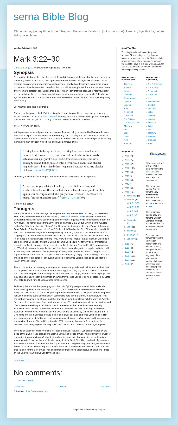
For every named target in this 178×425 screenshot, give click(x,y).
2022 (127, 168)
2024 (127, 160)
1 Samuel (128, 112)
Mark (126, 129)
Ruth (126, 108)
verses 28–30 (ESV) (71, 197)
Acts (126, 140)
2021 (127, 172)
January (131, 239)
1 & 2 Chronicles (131, 122)
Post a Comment (25, 380)
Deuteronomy (130, 98)
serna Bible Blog (51, 16)
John (126, 136)
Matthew (128, 126)
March (130, 231)
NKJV (78, 216)
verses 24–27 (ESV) (44, 170)
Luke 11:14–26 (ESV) (45, 116)
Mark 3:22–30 (133, 203)
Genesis (128, 84)
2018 (127, 176)
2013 (127, 188)
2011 (127, 244)
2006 (127, 264)
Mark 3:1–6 (132, 215)
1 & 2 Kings (129, 119)
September (132, 220)
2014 (127, 184)
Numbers (128, 94)
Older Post (105, 386)
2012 (127, 192)
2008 (127, 256)
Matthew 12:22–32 (50, 289)
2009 (127, 252)
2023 (127, 164)
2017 (127, 180)
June (129, 227)
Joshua (127, 101)
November (132, 196)
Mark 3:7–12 (132, 211)
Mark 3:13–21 (133, 207)
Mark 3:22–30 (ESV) (24, 67)
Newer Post (20, 386)
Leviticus (128, 91)
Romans (128, 143)
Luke (126, 133)
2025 (127, 156)
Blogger (101, 410)
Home (63, 386)
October (131, 200)
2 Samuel (128, 115)
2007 (127, 260)
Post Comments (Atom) (37, 391)
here (161, 203)
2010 (127, 248)
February (131, 235)
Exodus (127, 87)
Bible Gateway (152, 172)
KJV (66, 216)
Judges (127, 105)
